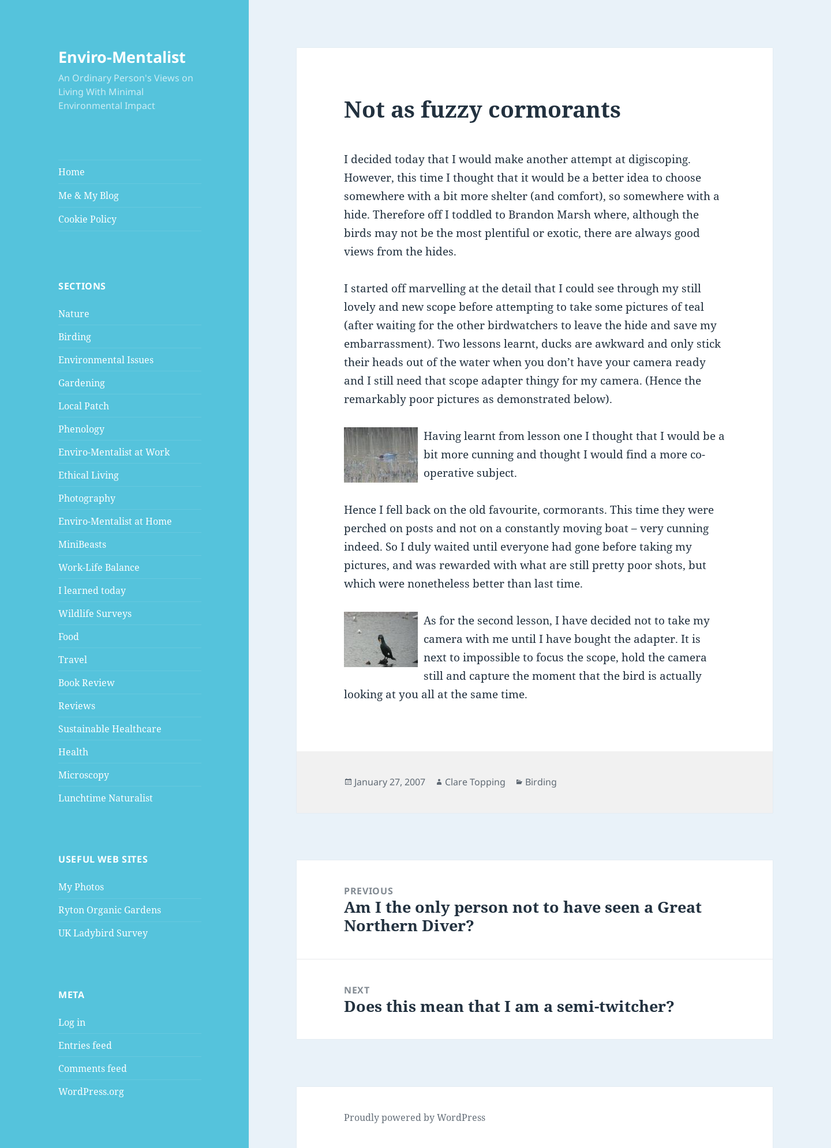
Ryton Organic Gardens (109, 910)
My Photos (81, 886)
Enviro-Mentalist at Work (114, 452)
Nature (73, 313)
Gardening (81, 383)
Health (73, 752)
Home (71, 171)
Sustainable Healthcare (110, 728)
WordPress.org (91, 1091)
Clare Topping (475, 782)
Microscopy (83, 775)
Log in (71, 1022)
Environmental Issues (106, 359)
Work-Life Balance (99, 567)
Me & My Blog (88, 195)
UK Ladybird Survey (103, 933)
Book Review (86, 682)
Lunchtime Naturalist (105, 798)
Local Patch (83, 406)
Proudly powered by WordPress (414, 1117)
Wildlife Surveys (95, 613)
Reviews (76, 705)
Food (68, 636)
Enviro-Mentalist (122, 56)
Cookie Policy (87, 219)
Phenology (81, 429)
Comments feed (92, 1068)
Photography (86, 498)
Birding (74, 336)
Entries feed (85, 1045)
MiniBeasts (82, 544)
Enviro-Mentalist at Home (115, 521)
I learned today (92, 590)
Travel (72, 659)
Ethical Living (88, 475)
